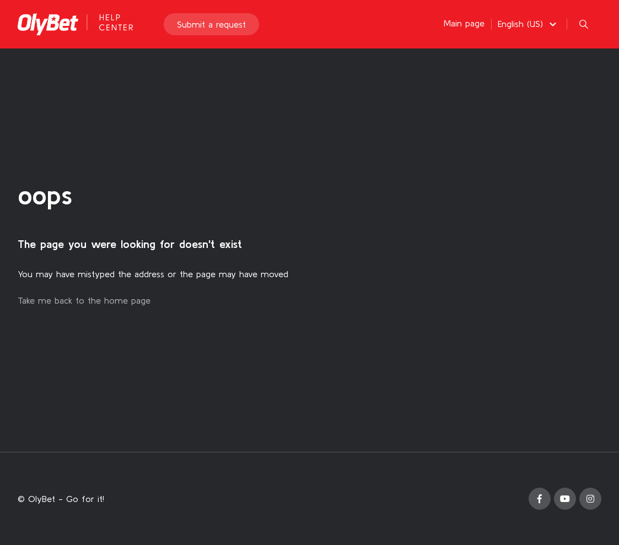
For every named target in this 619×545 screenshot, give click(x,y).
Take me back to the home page (84, 300)
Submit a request (211, 24)
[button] (528, 24)
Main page (464, 23)
